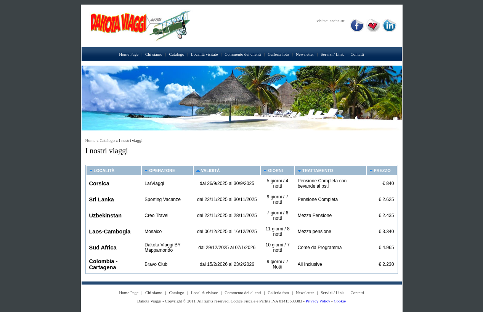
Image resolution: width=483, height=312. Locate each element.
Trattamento (317, 170)
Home (90, 140)
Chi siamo (153, 54)
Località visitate (204, 54)
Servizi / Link (332, 54)
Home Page (128, 54)
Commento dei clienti (243, 54)
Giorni (275, 170)
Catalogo (177, 54)
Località (104, 170)
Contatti (357, 54)
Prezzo (382, 170)
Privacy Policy (318, 301)
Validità (210, 170)
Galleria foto (278, 54)
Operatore (162, 170)
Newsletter (305, 54)
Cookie (340, 301)
